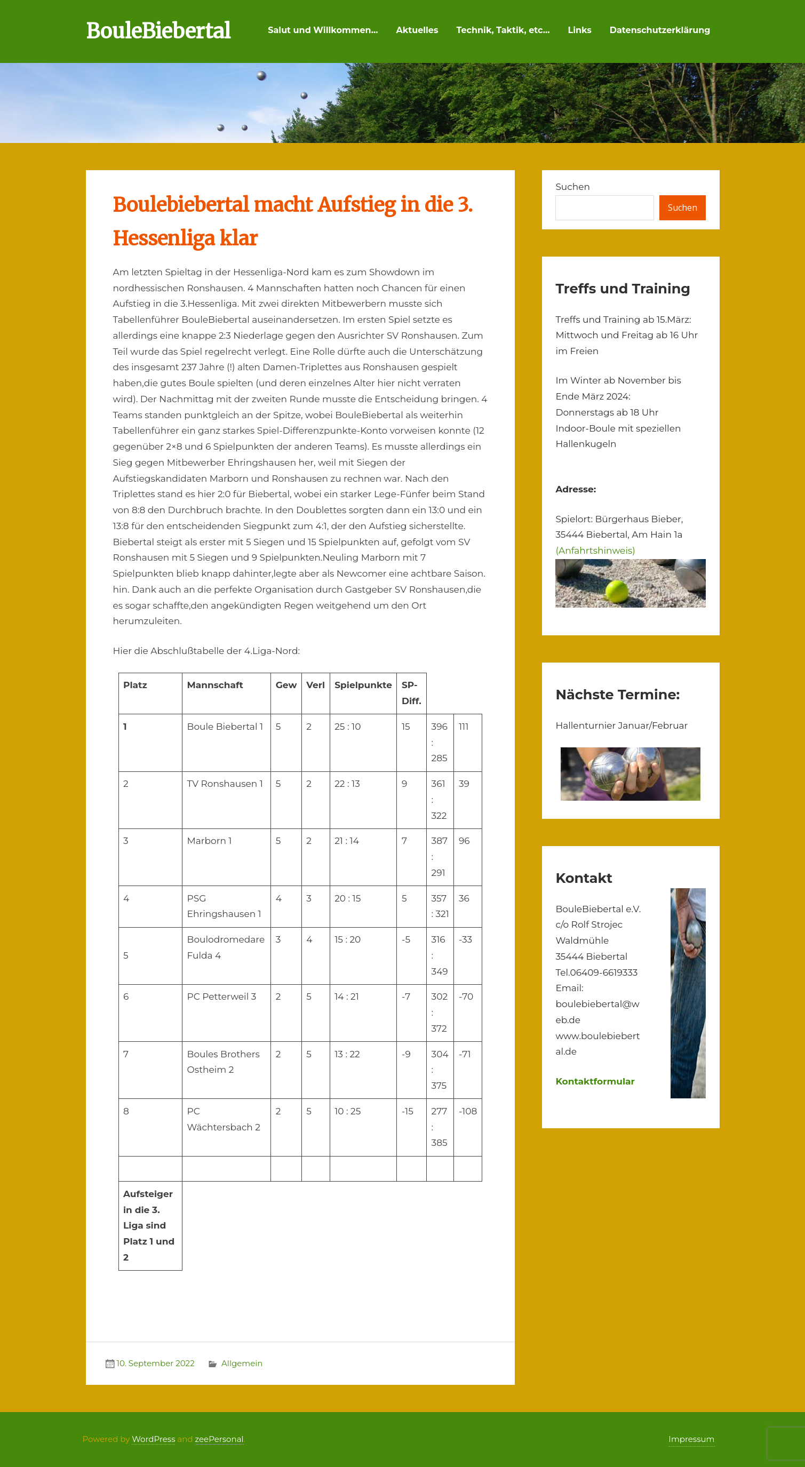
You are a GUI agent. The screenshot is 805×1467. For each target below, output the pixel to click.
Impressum (691, 1439)
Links (580, 30)
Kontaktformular (595, 1081)
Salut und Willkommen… (323, 30)
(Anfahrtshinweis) (595, 550)
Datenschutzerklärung (660, 30)
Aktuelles (417, 30)
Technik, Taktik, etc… (502, 30)
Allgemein (241, 1363)
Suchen (572, 186)
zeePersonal (219, 1439)
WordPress (153, 1439)
